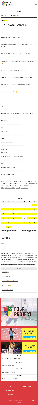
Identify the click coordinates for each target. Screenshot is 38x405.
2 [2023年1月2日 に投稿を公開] (3, 209)
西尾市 (13, 188)
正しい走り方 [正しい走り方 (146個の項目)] (13, 262)
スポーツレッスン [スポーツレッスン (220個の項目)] (22, 255)
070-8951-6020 (4, 131)
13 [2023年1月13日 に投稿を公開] (24, 213)
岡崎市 (2, 188)
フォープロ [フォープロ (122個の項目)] (3, 257)
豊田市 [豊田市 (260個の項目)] (35, 262)
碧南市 (26, 188)
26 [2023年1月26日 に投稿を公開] (18, 222)
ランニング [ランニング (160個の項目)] (8, 257)
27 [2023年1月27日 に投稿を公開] (24, 222)
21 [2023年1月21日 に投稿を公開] (29, 218)
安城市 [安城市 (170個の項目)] (20, 259)
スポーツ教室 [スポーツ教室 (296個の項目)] (29, 255)
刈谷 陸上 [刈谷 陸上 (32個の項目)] (3, 259)
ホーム (2, 15)
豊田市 (6, 188)
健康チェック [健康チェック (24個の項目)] (34, 257)
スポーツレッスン (31, 185)
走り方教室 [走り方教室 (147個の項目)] (3, 264)
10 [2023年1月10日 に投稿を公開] (8, 213)
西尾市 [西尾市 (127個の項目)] (27, 262)
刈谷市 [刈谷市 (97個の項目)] (7, 259)
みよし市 (18, 188)
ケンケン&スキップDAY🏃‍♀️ (14, 25)
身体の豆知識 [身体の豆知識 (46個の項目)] (14, 264)
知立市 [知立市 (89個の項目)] (17, 262)
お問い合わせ (10, 394)
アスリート (10, 181)
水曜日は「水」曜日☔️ (7, 290)
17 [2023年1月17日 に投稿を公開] (8, 218)
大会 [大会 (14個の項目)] (18, 259)
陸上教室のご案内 (10, 390)
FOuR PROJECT (9, 183)
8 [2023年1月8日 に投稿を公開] (34, 209)
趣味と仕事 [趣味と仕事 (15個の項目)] (8, 264)
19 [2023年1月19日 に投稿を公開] (18, 218)
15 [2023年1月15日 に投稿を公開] (34, 213)
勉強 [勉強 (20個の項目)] (10, 259)
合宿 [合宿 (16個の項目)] (16, 259)
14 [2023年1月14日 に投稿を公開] (29, 213)
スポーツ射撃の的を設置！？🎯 (10, 281)
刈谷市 (10, 188)
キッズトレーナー (21, 183)
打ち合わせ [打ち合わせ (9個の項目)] (4, 262)
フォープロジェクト (27, 386)
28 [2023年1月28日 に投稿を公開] (29, 222)
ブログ (8, 15)
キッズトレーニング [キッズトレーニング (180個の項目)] (9, 255)
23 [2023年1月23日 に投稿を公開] (3, 222)
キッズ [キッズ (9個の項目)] (30, 253)
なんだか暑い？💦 (6, 276)
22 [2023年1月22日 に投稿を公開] (34, 218)
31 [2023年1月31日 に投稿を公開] (8, 227)
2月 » (29, 231)
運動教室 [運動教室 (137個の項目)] (26, 264)
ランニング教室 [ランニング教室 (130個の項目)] (24, 257)
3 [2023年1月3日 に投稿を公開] (8, 209)
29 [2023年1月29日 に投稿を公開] (34, 222)
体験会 (15, 183)
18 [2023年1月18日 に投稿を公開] (13, 218)
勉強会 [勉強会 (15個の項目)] (13, 259)
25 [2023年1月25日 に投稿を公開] (13, 222)
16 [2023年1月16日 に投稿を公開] (3, 218)
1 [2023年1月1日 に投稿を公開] (34, 205)
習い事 (5, 181)
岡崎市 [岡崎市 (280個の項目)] (31, 259)
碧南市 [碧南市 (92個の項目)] (20, 262)
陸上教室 (28, 183)
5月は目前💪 (5, 272)
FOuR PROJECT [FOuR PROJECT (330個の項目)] (4, 253)
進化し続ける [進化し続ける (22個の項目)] (21, 264)
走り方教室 (31, 181)
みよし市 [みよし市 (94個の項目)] (16, 253)
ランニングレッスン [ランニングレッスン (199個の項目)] (15, 257)
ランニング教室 (24, 181)
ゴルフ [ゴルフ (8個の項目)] (15, 255)
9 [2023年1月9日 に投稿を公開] (3, 213)
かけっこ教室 (23, 185)
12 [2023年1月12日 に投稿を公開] (18, 213)
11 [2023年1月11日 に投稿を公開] (13, 213)
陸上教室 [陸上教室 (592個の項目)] (30, 264)
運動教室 (33, 183)
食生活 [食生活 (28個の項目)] (33, 264)
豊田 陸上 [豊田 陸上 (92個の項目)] (31, 262)
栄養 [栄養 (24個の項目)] (8, 262)
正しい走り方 (16, 181)
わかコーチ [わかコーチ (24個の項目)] (21, 253)
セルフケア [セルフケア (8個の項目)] (34, 255)
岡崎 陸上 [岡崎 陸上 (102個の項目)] (27, 259)
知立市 (22, 188)
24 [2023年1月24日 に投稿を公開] (8, 222)
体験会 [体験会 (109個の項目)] (29, 257)
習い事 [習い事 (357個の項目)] (23, 262)
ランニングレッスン (15, 185)
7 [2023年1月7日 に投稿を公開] (29, 209)
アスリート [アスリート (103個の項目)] (26, 253)
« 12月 (8, 231)
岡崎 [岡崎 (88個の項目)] (24, 259)
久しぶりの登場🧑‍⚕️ (6, 285)
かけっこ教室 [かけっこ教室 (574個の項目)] (11, 253)
